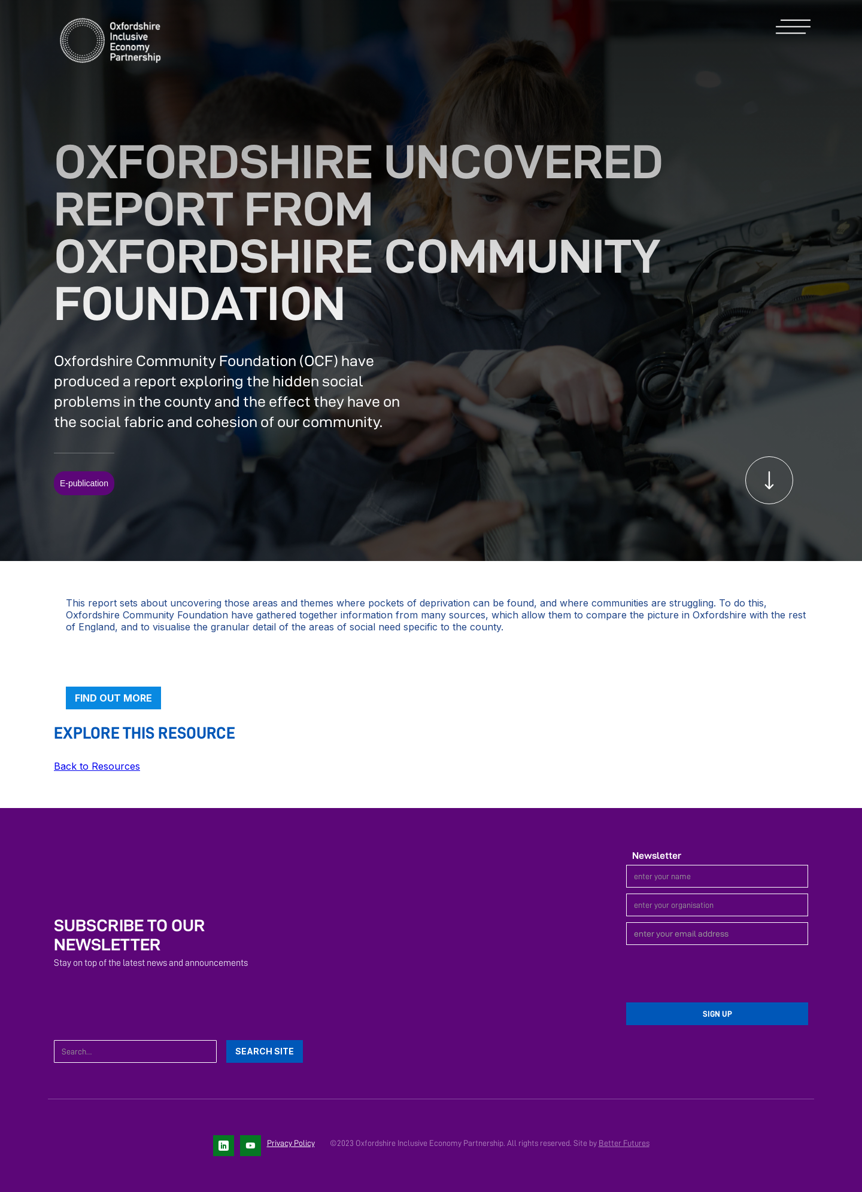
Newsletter (656, 855)
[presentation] (717, 974)
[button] (793, 27)
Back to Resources (97, 766)
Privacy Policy (291, 1143)
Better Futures (624, 1143)
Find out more (113, 698)
